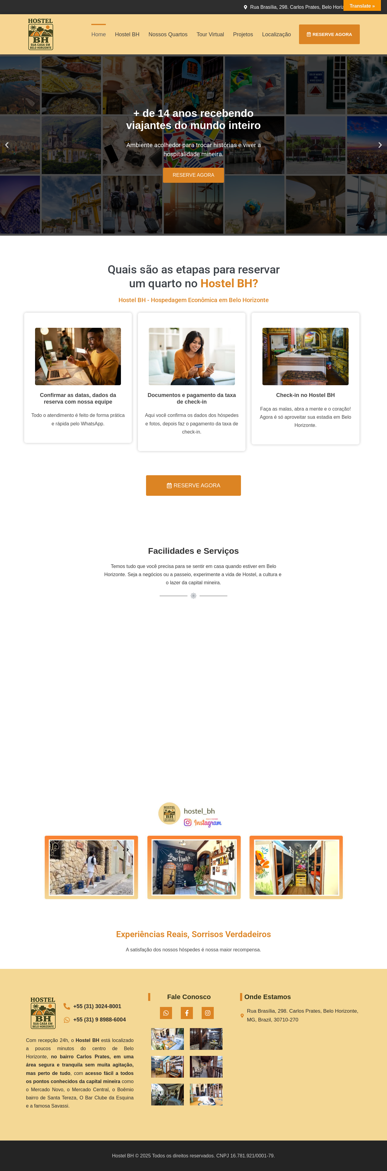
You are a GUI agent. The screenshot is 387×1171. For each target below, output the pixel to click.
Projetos (243, 34)
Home (98, 34)
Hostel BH (127, 34)
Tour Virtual (210, 34)
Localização (276, 34)
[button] (7, 145)
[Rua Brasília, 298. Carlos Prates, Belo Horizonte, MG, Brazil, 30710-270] (299, 1065)
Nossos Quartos (167, 34)
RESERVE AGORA (193, 175)
